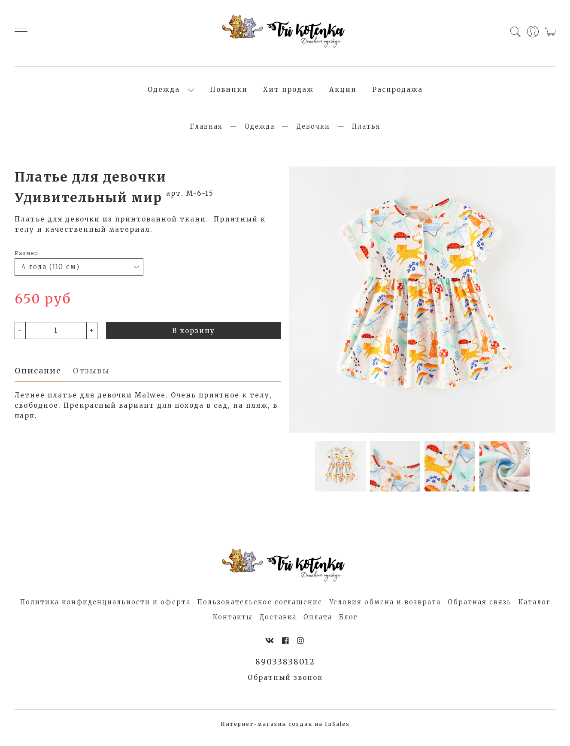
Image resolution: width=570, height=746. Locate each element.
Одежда (164, 93)
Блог (348, 624)
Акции (343, 93)
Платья (366, 134)
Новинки (229, 93)
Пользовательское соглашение (259, 609)
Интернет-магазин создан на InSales (285, 732)
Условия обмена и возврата (385, 609)
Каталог (534, 609)
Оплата (317, 624)
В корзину (193, 338)
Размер (26, 260)
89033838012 (285, 670)
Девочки (313, 134)
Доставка (278, 624)
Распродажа (397, 93)
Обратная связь (480, 609)
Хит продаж (288, 93)
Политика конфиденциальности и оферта (105, 609)
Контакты (233, 624)
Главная (206, 134)
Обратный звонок (285, 686)
